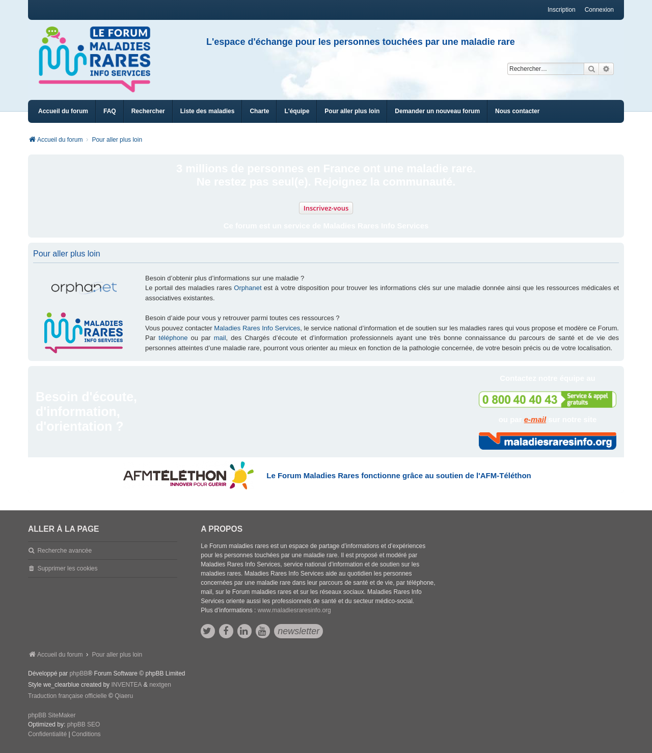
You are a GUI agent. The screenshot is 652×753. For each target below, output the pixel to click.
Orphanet (247, 288)
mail (220, 338)
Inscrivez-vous (326, 208)
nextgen (160, 684)
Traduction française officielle (67, 695)
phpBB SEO (83, 724)
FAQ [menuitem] (109, 111)
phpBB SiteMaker (51, 715)
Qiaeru (124, 695)
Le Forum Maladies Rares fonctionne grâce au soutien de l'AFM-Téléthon (398, 475)
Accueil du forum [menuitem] (63, 111)
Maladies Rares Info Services (257, 328)
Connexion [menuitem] (599, 9)
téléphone (172, 338)
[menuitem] (207, 111)
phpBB (78, 673)
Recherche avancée (64, 550)
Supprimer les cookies (67, 568)
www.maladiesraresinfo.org (294, 610)
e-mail (535, 419)
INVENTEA (126, 684)
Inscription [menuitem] (562, 9)
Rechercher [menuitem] (148, 111)
